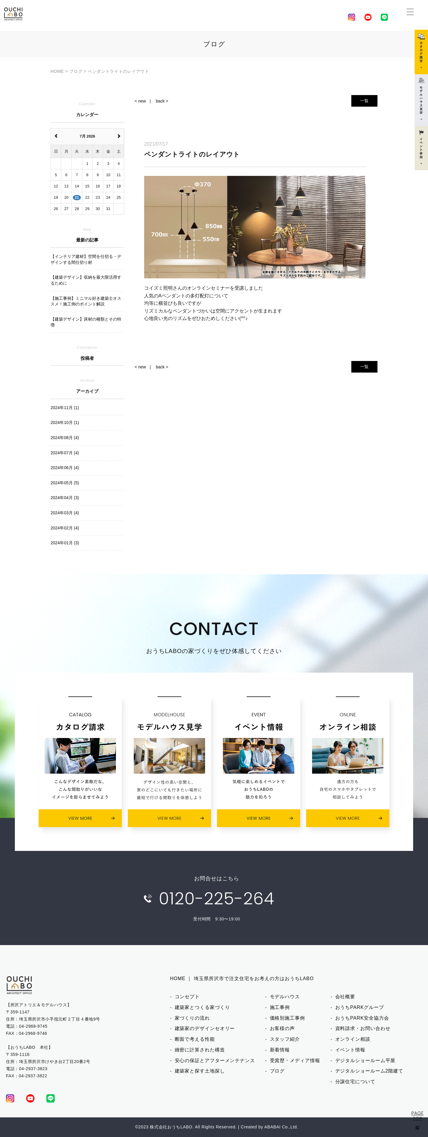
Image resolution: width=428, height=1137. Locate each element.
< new (140, 101)
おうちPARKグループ (359, 1007)
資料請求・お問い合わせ (363, 1028)
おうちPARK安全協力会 (362, 1018)
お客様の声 (282, 1028)
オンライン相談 (352, 1039)
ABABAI (272, 1127)
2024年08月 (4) (65, 437)
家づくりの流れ (192, 1018)
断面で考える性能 (195, 1039)
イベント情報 (350, 1049)
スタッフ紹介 (285, 1039)
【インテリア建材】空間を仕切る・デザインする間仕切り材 (86, 259)
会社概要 (345, 996)
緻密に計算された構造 (200, 1049)
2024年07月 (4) (65, 452)
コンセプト (187, 996)
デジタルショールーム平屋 (365, 1060)
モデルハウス (285, 996)
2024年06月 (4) (65, 467)
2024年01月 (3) (65, 542)
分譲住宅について (355, 1081)
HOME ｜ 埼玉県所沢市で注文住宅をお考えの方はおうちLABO (242, 978)
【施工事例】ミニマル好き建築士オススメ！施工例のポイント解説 (86, 301)
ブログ (277, 1070)
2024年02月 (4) (65, 528)
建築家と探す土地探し (200, 1070)
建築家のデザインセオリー (205, 1028)
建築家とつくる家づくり (202, 1007)
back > (162, 101)
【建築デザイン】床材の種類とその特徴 (86, 322)
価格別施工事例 (287, 1018)
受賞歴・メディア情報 (295, 1060)
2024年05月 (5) (65, 482)
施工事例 (280, 1007)
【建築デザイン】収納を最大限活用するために (86, 280)
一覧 (364, 100)
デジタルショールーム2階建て (369, 1070)
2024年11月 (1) (65, 407)
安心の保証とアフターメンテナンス (215, 1060)
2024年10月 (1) (65, 422)
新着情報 (280, 1049)
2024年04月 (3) (65, 497)
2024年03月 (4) (65, 512)
